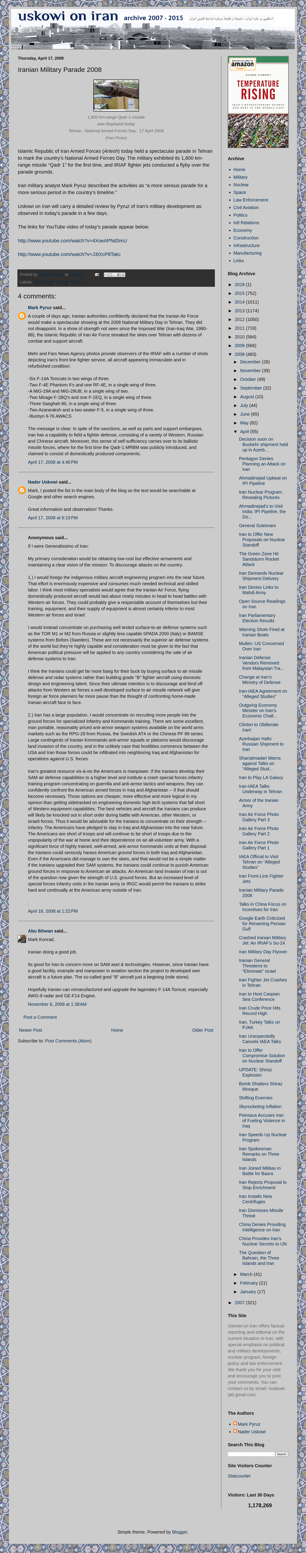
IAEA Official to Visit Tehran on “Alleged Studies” (259, 862)
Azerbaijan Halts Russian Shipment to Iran (261, 744)
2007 (240, 1302)
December (251, 361)
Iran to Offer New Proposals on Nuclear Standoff (262, 539)
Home (117, 1030)
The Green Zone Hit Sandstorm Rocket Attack (259, 559)
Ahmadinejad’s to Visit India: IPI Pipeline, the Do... (262, 511)
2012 (240, 319)
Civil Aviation (246, 207)
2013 (240, 310)
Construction (245, 237)
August (247, 396)
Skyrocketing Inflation (260, 1106)
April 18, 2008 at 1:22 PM (53, 911)
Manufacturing (247, 253)
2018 (240, 284)
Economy (242, 230)
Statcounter (239, 1475)
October (248, 379)
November (251, 370)
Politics (240, 215)
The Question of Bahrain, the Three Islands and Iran (259, 1258)
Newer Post (30, 1030)
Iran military (44, 282)
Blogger (179, 1532)
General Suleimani (257, 525)
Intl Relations (246, 222)
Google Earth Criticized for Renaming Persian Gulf (262, 923)
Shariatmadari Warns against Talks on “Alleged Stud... (260, 763)
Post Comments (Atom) (68, 1040)
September (251, 388)
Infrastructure (246, 245)
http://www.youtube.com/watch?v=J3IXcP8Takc (69, 254)
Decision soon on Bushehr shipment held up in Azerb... (263, 444)
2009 (240, 345)
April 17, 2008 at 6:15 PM (53, 517)
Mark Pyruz (40, 307)
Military (240, 177)
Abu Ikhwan (40, 930)
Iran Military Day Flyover (263, 951)
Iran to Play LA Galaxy (261, 777)
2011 (240, 328)
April (245, 431)
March (247, 1274)
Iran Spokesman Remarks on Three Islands (259, 1154)
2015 (240, 293)
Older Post (202, 1030)
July (244, 405)
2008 (240, 354)
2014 (240, 302)
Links (238, 260)
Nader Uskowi (42, 482)
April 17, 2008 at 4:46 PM (53, 462)
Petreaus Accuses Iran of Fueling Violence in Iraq (262, 1120)
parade (63, 282)
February (249, 1283)
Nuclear (241, 184)
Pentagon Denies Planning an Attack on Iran (262, 464)
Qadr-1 (77, 282)
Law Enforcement (250, 199)
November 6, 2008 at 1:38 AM (57, 1004)
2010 (240, 336)
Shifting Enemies (255, 1097)
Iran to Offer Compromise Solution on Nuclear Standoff (262, 1055)
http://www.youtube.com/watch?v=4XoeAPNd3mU (72, 240)
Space (239, 192)
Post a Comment (40, 1017)
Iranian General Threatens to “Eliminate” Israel (257, 966)
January (248, 1291)
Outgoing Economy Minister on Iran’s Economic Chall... (258, 710)
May (245, 422)
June (245, 414)
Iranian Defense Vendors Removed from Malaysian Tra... (261, 663)
